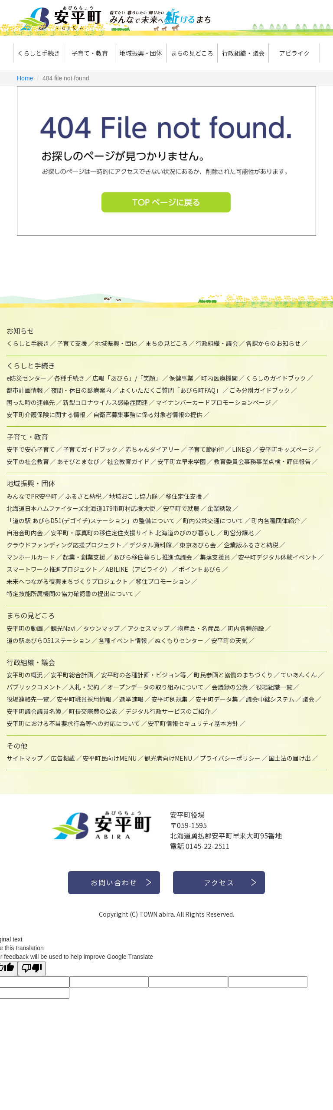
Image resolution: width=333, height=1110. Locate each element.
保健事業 (181, 378)
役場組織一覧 (274, 687)
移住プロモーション (163, 581)
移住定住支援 (184, 496)
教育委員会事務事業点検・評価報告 (262, 461)
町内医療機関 (219, 378)
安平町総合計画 (72, 674)
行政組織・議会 (243, 53)
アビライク (294, 53)
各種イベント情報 (122, 640)
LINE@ (241, 449)
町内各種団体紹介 (275, 520)
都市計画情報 (25, 390)
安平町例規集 (169, 699)
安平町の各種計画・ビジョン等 (143, 674)
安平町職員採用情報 (84, 699)
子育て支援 (72, 343)
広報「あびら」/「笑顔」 (126, 378)
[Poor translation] (32, 968)
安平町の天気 (229, 640)
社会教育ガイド (128, 461)
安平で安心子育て (31, 449)
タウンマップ (101, 628)
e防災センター (26, 378)
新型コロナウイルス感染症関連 (105, 402)
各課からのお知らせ (273, 343)
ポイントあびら (200, 569)
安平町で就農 (181, 508)
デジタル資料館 (150, 544)
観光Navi (63, 628)
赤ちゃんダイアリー (152, 449)
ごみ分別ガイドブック (259, 390)
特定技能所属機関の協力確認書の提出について (70, 593)
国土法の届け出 (289, 758)
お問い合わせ (114, 882)
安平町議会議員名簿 (34, 711)
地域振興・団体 (141, 53)
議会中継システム (270, 699)
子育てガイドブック (90, 449)
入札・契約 (84, 687)
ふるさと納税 (83, 496)
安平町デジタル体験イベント (277, 557)
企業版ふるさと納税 (251, 544)
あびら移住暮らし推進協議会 (152, 557)
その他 (17, 745)
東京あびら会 (198, 544)
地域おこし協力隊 (133, 496)
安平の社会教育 (28, 461)
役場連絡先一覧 (28, 699)
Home (25, 78)
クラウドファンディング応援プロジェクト (64, 544)
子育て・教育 (90, 53)
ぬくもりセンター (179, 640)
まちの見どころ (192, 53)
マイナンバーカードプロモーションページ (213, 402)
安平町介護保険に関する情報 (46, 414)
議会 (308, 699)
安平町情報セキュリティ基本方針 (193, 723)
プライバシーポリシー (230, 758)
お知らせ (20, 330)
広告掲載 (63, 758)
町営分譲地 (239, 532)
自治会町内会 (25, 532)
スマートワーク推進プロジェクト (52, 569)
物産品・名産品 (198, 628)
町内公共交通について (213, 520)
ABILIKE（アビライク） (138, 569)
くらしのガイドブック (275, 378)
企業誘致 (219, 508)
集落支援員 (215, 557)
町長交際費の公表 (93, 711)
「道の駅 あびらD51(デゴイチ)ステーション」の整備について (91, 520)
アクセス (219, 882)
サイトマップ (25, 758)
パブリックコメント (34, 687)
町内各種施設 (246, 628)
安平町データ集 (217, 699)
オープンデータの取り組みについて (155, 687)
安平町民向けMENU (110, 758)
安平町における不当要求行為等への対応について (73, 723)
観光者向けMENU (168, 758)
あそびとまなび (78, 461)
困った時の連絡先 (31, 402)
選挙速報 (131, 699)
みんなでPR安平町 (32, 496)
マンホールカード (31, 557)
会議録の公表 (230, 687)
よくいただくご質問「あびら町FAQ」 (170, 390)
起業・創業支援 (84, 557)
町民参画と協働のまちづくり (233, 674)
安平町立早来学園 (181, 461)
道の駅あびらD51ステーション (49, 640)
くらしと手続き (38, 53)
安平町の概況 (25, 674)
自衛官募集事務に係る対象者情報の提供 (147, 414)
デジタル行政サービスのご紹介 (167, 711)
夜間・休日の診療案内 (81, 390)
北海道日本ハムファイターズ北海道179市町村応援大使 (81, 508)
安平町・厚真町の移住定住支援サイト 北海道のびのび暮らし (133, 532)
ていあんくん (299, 674)
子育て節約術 (206, 449)
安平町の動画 (25, 628)
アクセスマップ (148, 628)
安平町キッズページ (286, 449)
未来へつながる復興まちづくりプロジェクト (67, 581)
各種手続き (69, 378)
